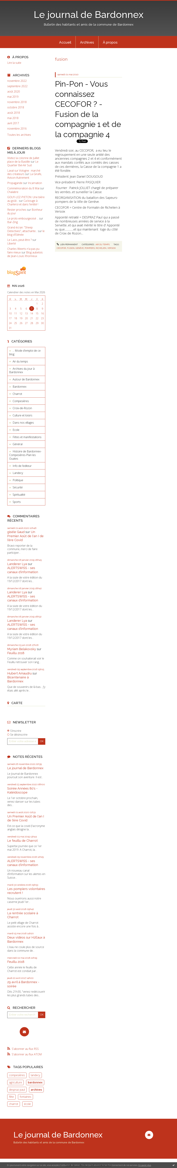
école (27, 1104)
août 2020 (13, 91)
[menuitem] (65, 42)
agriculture (15, 1082)
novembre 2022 (17, 81)
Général (17, 444)
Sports (17, 502)
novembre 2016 (17, 128)
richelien (101, 248)
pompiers (90, 248)
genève (80, 248)
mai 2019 (12, 97)
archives (36, 1090)
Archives (87, 42)
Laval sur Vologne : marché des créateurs (23, 172)
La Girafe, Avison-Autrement (24, 176)
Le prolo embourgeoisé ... (22, 218)
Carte (16, 703)
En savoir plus (144, 1165)
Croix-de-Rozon (22, 408)
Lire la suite (14, 63)
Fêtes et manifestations (27, 437)
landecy (35, 1075)
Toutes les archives (19, 135)
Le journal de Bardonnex (88, 14)
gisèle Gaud (16, 532)
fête (11, 1097)
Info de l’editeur (22, 466)
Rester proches (16, 210)
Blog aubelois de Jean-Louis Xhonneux (25, 254)
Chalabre (12, 192)
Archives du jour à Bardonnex (22, 370)
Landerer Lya (17, 564)
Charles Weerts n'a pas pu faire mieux (23, 250)
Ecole (16, 430)
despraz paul (17, 1090)
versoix (111, 248)
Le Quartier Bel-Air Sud (22, 163)
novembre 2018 (17, 102)
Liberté (11, 243)
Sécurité (18, 487)
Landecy (18, 473)
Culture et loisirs (22, 415)
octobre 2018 (15, 107)
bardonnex (35, 1082)
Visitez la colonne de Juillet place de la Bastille (23, 159)
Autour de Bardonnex (26, 379)
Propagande (14, 183)
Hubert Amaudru (19, 673)
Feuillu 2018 (15, 653)
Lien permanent (67, 244)
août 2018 (13, 113)
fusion (70, 248)
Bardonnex (19, 386)
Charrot (17, 394)
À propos (110, 42)
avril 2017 (13, 123)
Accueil (65, 42)
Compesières (21, 401)
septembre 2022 (17, 86)
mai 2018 (12, 118)
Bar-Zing (12, 222)
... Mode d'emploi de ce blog (25, 352)
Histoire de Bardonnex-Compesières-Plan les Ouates (25, 454)
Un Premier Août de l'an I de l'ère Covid (25, 536)
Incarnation (35, 183)
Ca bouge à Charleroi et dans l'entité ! (22, 202)
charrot (13, 1104)
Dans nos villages (23, 422)
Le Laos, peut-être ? (19, 240)
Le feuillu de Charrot (22, 840)
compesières (17, 1075)
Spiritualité (19, 494)
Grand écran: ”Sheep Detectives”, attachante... (22, 229)
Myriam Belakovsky (21, 649)
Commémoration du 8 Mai (23, 188)
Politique (18, 480)
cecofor (61, 248)
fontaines (25, 1097)
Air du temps (20, 361)
